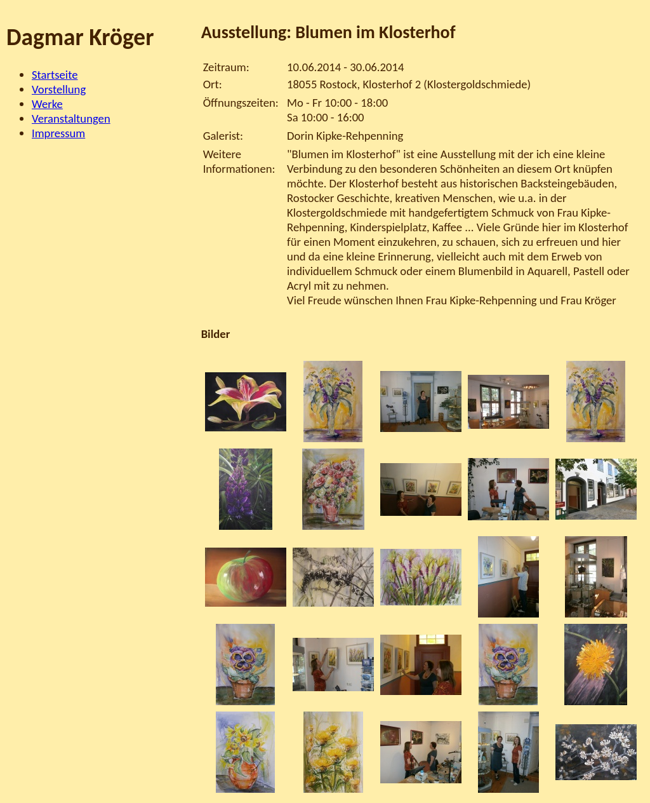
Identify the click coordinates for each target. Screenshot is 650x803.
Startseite (54, 74)
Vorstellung (59, 89)
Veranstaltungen (71, 118)
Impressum (58, 133)
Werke (47, 104)
